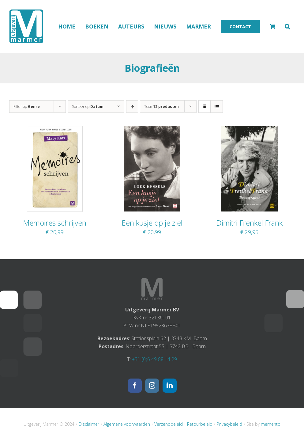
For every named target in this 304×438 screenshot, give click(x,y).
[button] (287, 26)
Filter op (26, 106)
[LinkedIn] (170, 386)
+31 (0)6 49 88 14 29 (154, 359)
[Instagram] (152, 386)
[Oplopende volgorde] (132, 106)
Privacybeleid (229, 424)
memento (270, 424)
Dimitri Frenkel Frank (249, 223)
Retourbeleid (199, 424)
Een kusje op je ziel (152, 223)
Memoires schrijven (54, 223)
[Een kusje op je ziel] (152, 129)
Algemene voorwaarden (126, 424)
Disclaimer (89, 424)
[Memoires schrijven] (55, 129)
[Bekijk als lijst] (217, 106)
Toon (161, 106)
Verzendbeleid (168, 424)
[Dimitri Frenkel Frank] (249, 129)
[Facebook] (135, 386)
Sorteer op (87, 106)
